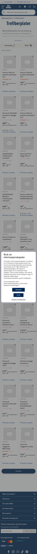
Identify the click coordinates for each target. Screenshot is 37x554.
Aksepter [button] (18, 290)
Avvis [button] (18, 295)
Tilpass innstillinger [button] (18, 299)
